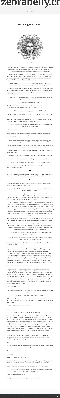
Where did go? (47, 3)
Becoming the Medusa (30, 24)
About (30, 3)
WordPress (23, 396)
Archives (36, 3)
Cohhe (8, 396)
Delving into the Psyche (24, 21)
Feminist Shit (32, 21)
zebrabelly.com (7, 2)
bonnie (30, 27)
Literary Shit (37, 21)
